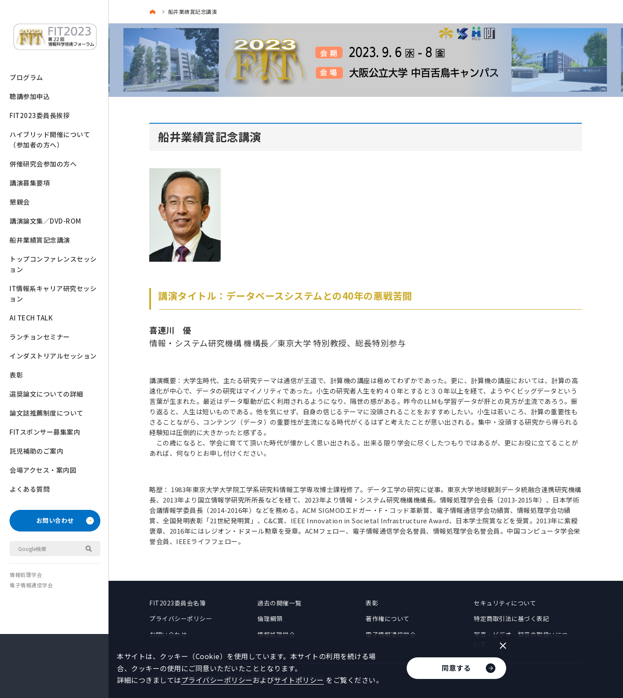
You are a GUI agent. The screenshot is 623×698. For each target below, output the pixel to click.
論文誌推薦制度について (46, 412)
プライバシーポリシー (180, 618)
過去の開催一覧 (279, 603)
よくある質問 (30, 488)
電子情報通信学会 (31, 585)
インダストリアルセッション (53, 355)
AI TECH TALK (31, 317)
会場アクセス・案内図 (43, 469)
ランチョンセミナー (40, 336)
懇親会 (20, 201)
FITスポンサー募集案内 (45, 431)
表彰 (16, 374)
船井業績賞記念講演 (40, 239)
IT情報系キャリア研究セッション (53, 293)
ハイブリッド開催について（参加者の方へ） (50, 139)
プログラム (26, 77)
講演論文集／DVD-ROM (45, 220)
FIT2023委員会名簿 (177, 603)
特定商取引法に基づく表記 (511, 618)
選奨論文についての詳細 (46, 393)
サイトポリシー (299, 680)
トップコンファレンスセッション (53, 264)
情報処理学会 (26, 574)
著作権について (388, 618)
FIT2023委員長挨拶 (40, 115)
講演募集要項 (30, 182)
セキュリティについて (505, 603)
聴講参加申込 (30, 96)
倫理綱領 (270, 618)
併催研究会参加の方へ (43, 163)
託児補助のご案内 (36, 450)
